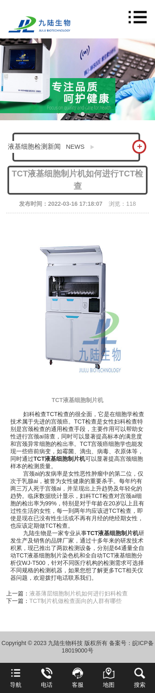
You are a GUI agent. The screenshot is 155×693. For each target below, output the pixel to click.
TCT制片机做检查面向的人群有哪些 (75, 601)
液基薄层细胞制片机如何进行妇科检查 (78, 593)
